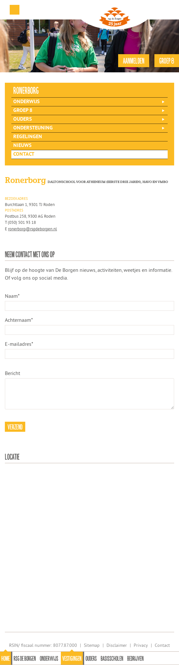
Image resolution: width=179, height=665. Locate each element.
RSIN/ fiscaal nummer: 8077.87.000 (43, 645)
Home (5, 658)
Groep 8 (22, 110)
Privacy (141, 645)
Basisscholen (112, 658)
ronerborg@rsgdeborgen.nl (32, 228)
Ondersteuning (33, 128)
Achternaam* (19, 320)
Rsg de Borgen (25, 658)
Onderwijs (49, 658)
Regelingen (27, 137)
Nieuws (22, 145)
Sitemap (92, 645)
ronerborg (26, 90)
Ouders (91, 658)
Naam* (12, 296)
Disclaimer (116, 645)
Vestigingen (72, 658)
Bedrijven (135, 658)
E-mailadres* (19, 344)
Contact (23, 154)
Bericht (12, 373)
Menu (14, 10)
